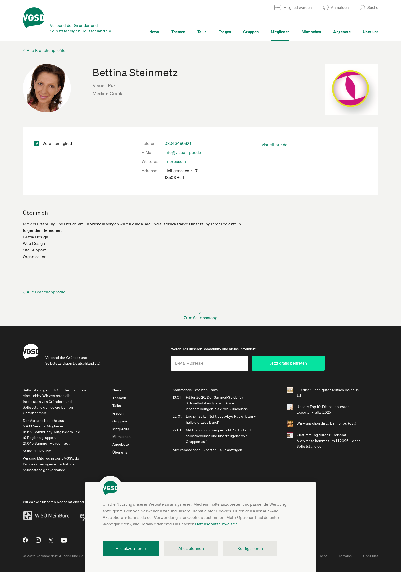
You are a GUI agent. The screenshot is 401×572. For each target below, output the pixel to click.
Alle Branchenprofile (46, 50)
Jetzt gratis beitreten (296, 363)
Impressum (175, 161)
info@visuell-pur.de (183, 152)
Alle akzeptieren (131, 548)
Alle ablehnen (191, 548)
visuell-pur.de (274, 144)
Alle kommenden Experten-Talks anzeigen (208, 450)
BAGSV (67, 459)
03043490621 (178, 143)
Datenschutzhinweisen (216, 523)
